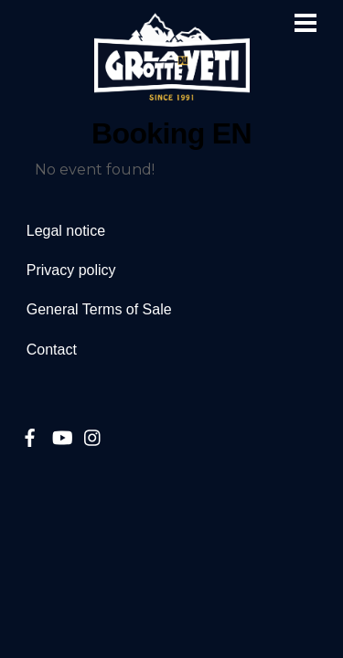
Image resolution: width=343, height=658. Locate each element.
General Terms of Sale (99, 309)
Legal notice (66, 231)
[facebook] (30, 435)
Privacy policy (71, 270)
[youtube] (61, 435)
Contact (52, 349)
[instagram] (93, 435)
